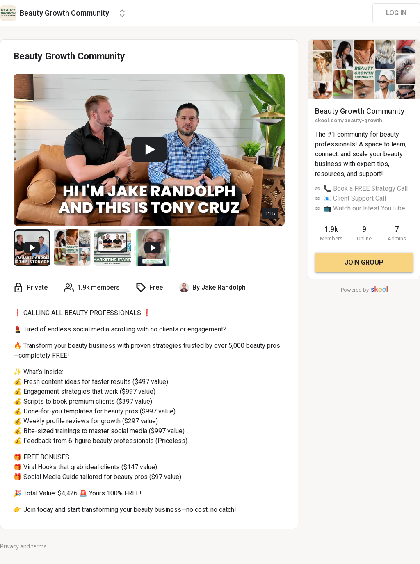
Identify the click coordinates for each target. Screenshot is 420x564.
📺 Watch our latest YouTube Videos (368, 208)
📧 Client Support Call (354, 198)
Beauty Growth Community (359, 111)
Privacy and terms (23, 546)
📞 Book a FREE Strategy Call (365, 188)
